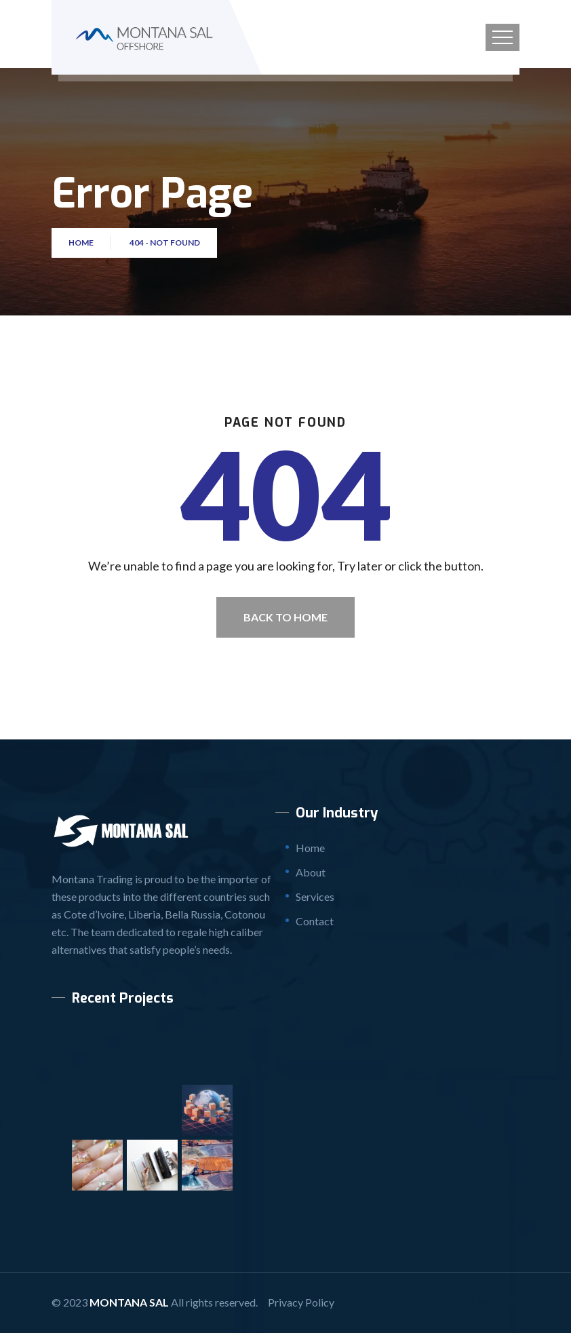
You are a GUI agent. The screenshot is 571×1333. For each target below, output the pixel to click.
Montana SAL (129, 1302)
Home (82, 242)
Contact (315, 920)
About (311, 872)
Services (315, 896)
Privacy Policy (301, 1302)
